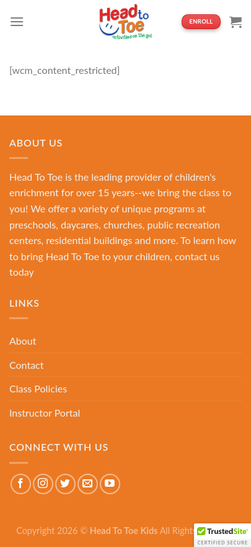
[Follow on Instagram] (43, 484)
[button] (222, 535)
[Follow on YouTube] (110, 484)
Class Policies (38, 388)
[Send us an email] (87, 484)
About (23, 340)
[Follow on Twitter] (65, 484)
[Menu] (16, 21)
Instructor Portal (44, 412)
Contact (26, 365)
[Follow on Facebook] (21, 484)
